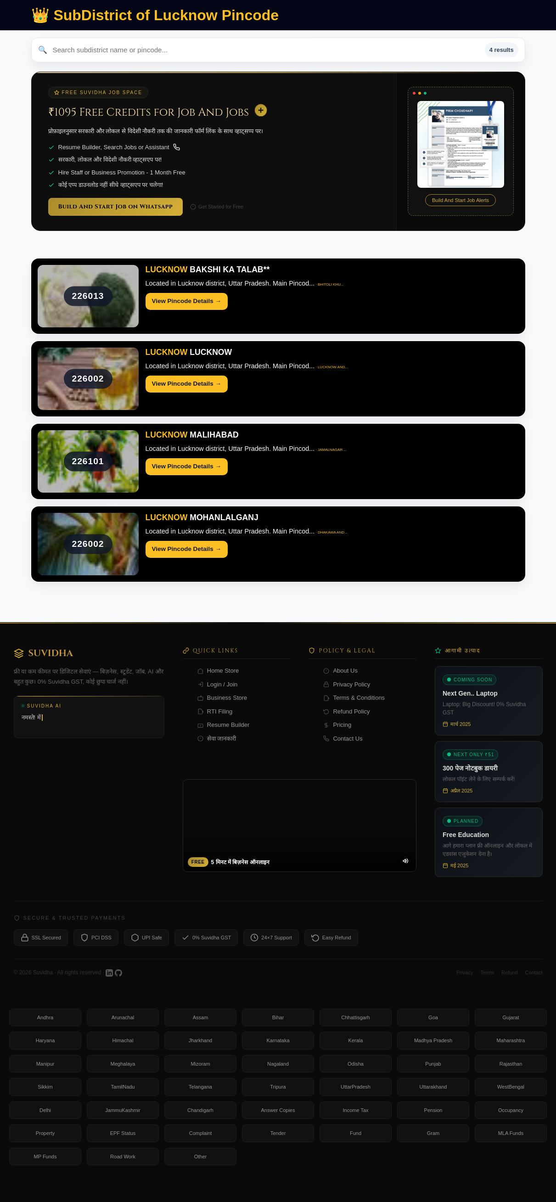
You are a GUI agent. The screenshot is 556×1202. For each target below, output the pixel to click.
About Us (340, 677)
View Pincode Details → (186, 301)
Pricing (337, 732)
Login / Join (217, 691)
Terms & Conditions (354, 705)
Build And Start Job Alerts (460, 200)
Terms (487, 979)
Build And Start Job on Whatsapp (115, 206)
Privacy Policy (346, 691)
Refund (509, 979)
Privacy (464, 979)
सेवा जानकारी (216, 745)
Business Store (222, 705)
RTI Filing (214, 718)
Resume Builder (223, 732)
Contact (534, 979)
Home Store (218, 677)
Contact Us (342, 745)
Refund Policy (346, 718)
